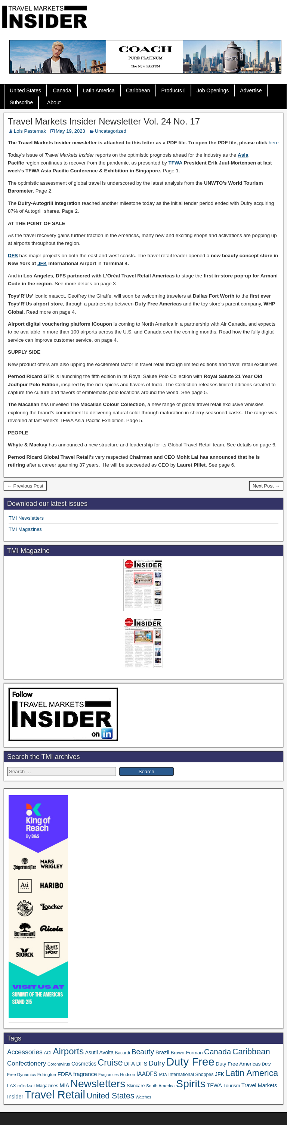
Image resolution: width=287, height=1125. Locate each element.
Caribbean (138, 90)
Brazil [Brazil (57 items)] (162, 1052)
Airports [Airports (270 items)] (68, 1051)
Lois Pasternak (30, 131)
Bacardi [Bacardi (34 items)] (122, 1052)
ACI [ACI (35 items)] (48, 1052)
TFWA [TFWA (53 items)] (214, 1085)
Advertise (251, 90)
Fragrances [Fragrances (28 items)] (108, 1074)
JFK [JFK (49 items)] (219, 1074)
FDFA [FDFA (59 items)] (65, 1074)
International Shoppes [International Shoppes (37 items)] (191, 1074)
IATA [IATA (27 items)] (163, 1074)
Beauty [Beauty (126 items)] (142, 1052)
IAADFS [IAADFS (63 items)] (146, 1074)
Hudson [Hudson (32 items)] (127, 1074)
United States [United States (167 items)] (111, 1095)
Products (171, 90)
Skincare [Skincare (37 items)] (136, 1085)
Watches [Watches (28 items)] (143, 1097)
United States (25, 90)
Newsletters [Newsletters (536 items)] (98, 1083)
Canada (62, 90)
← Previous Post (25, 486)
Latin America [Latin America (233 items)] (252, 1073)
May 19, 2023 (70, 131)
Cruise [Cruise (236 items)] (110, 1062)
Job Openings (213, 90)
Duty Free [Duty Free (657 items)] (190, 1061)
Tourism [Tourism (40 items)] (231, 1085)
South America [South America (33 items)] (160, 1085)
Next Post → (266, 486)
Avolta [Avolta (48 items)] (106, 1052)
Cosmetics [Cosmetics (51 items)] (83, 1064)
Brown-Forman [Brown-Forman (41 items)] (187, 1052)
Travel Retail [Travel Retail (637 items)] (55, 1095)
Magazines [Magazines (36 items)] (47, 1085)
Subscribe (21, 102)
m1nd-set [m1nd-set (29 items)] (26, 1085)
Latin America (99, 90)
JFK (42, 263)
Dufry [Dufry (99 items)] (157, 1063)
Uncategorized (110, 131)
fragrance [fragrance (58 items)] (85, 1074)
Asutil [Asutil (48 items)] (91, 1052)
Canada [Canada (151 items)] (217, 1051)
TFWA (175, 163)
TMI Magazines (25, 529)
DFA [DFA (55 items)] (129, 1064)
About (54, 102)
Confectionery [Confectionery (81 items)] (26, 1063)
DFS (13, 255)
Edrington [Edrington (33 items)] (46, 1074)
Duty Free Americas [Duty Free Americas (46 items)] (238, 1064)
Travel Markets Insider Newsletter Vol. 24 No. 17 (104, 121)
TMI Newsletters (26, 518)
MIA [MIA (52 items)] (64, 1085)
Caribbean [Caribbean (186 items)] (251, 1051)
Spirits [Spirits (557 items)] (191, 1083)
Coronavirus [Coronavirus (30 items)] (58, 1064)
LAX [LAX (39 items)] (11, 1085)
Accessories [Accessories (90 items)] (25, 1052)
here (274, 142)
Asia (243, 155)
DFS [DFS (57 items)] (142, 1064)
